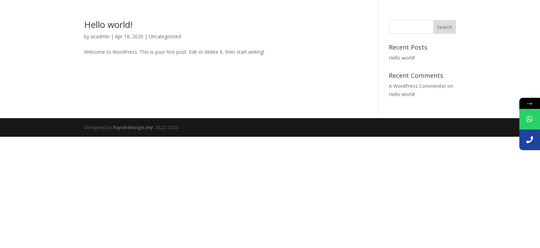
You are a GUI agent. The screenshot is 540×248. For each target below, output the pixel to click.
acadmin (100, 36)
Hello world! (108, 24)
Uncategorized (165, 36)
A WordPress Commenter (417, 86)
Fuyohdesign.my (133, 127)
